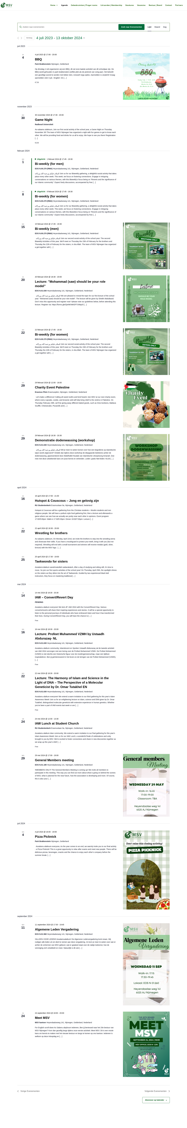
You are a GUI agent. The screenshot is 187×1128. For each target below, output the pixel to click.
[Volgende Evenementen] (21, 38)
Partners (179, 5)
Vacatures (129, 5)
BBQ (38, 59)
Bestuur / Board (155, 5)
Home (52, 5)
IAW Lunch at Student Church (57, 723)
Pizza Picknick (45, 836)
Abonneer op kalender (154, 1100)
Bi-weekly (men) (47, 228)
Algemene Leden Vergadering (57, 929)
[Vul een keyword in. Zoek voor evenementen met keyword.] (68, 27)
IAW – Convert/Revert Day (54, 597)
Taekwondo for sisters (51, 561)
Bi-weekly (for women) (51, 196)
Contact (168, 5)
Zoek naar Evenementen (131, 27)
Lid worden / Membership (111, 5)
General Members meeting (54, 760)
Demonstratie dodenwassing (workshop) (65, 440)
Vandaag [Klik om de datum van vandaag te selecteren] (29, 38)
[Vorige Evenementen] (18, 38)
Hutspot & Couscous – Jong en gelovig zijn (67, 500)
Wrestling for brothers (51, 533)
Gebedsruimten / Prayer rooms (84, 5)
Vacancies (141, 5)
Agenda (64, 5)
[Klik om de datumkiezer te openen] (60, 38)
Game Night (43, 119)
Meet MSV (42, 1018)
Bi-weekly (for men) (49, 164)
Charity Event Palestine (52, 387)
